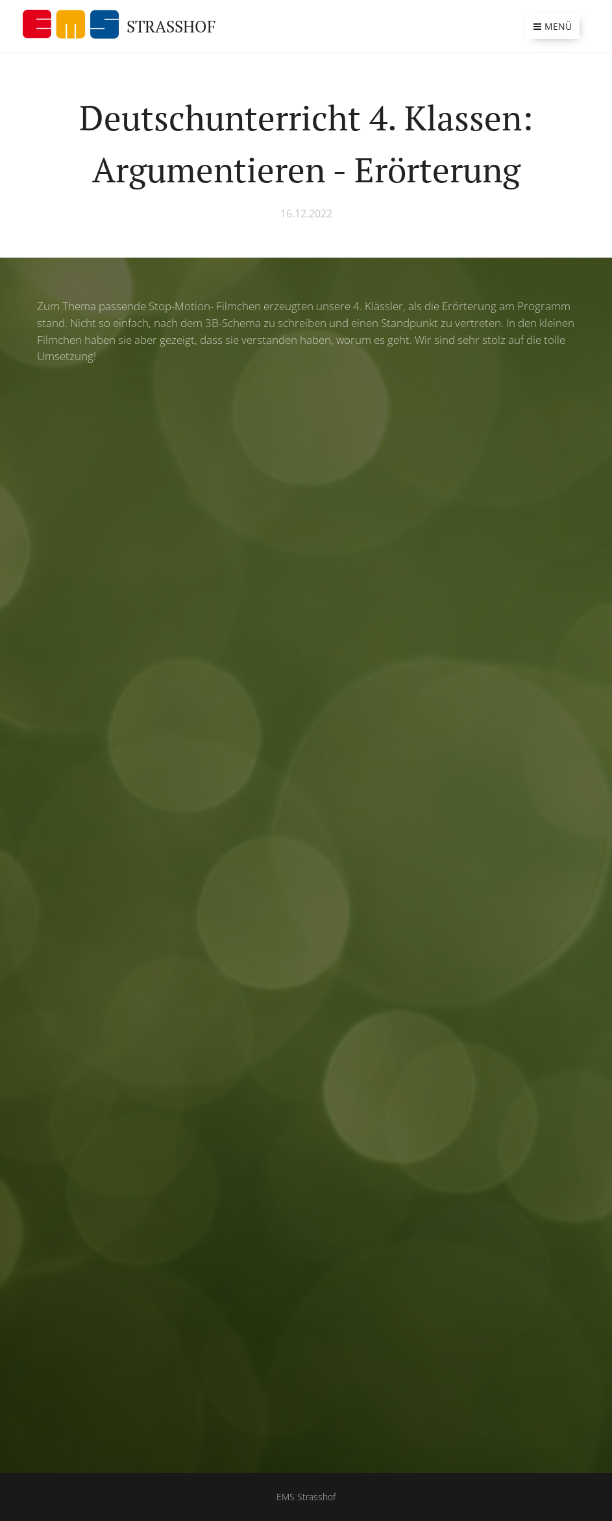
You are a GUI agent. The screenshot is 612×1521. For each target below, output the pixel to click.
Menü (552, 26)
